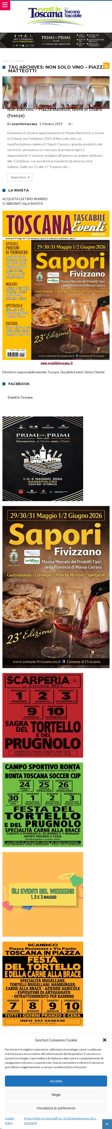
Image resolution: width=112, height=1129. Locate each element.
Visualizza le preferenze (56, 1108)
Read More (20, 177)
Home (6, 61)
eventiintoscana (24, 124)
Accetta (56, 1081)
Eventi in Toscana (20, 397)
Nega (56, 1094)
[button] (104, 1040)
